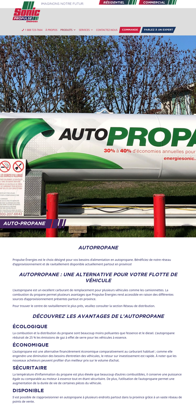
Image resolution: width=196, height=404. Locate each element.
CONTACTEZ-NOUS (106, 30)
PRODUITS (68, 30)
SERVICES (86, 30)
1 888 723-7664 (33, 30)
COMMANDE (130, 30)
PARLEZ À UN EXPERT (158, 30)
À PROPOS (51, 30)
